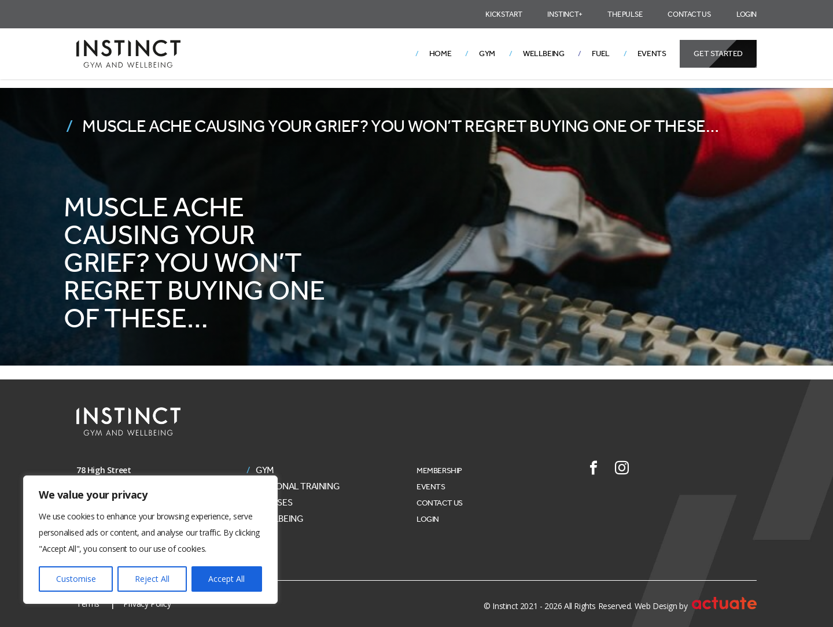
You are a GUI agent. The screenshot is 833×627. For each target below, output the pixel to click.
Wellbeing (543, 53)
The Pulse (624, 14)
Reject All (152, 578)
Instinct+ (564, 14)
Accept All (226, 578)
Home (440, 53)
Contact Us (689, 14)
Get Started (718, 53)
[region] (150, 539)
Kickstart (503, 14)
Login (746, 14)
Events (651, 53)
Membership (439, 470)
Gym (487, 53)
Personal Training (298, 486)
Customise (76, 578)
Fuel (600, 53)
